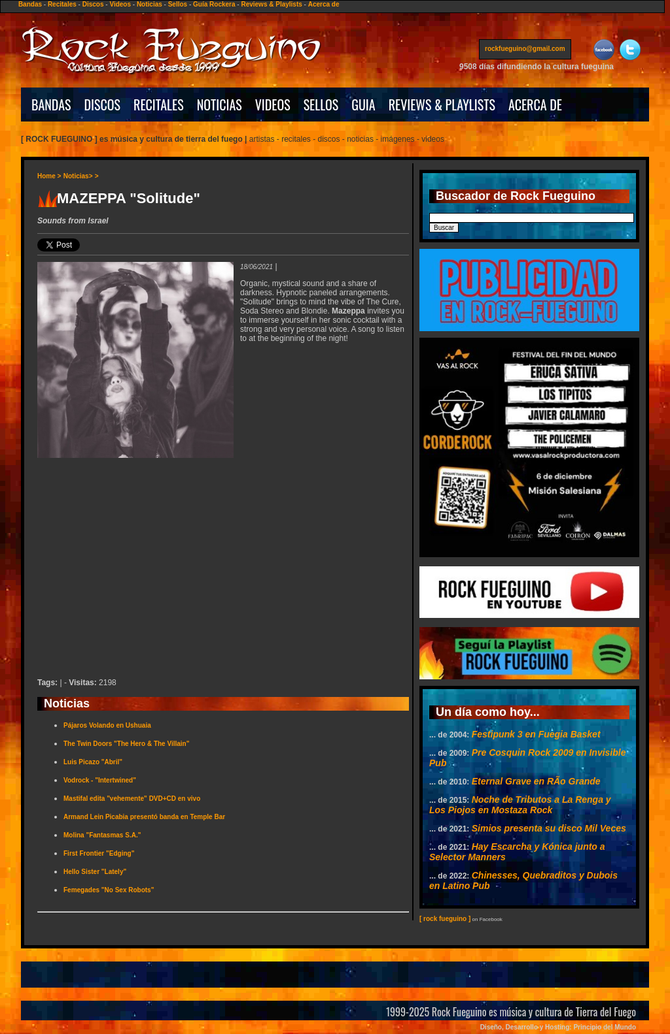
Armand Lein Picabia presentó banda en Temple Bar (144, 816)
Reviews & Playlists (271, 4)
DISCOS (102, 104)
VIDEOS (273, 104)
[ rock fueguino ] (444, 918)
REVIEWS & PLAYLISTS (442, 104)
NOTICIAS (219, 104)
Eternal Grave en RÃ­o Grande (536, 781)
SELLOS (321, 104)
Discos (93, 4)
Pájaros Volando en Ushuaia (107, 725)
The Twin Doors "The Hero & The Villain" (126, 743)
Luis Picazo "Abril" (92, 762)
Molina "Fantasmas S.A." (102, 835)
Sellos (177, 4)
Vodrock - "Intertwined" (99, 780)
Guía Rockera (214, 4)
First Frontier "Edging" (98, 853)
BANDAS (51, 104)
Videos (120, 4)
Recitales (62, 4)
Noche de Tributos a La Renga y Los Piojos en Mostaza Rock (520, 804)
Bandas (30, 4)
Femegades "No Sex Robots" (108, 890)
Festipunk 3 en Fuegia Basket (536, 734)
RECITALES (158, 104)
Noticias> (78, 176)
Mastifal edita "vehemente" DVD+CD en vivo (131, 798)
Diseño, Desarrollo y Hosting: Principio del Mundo (558, 1027)
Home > (49, 176)
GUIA (363, 104)
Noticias (149, 4)
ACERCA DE (535, 104)
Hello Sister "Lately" (94, 871)
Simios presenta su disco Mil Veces (549, 828)
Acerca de (324, 4)
